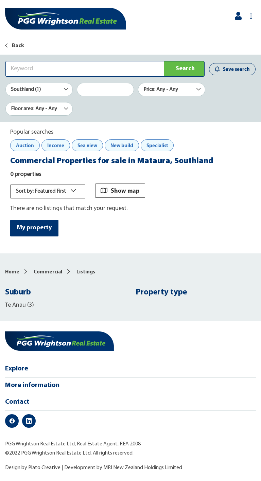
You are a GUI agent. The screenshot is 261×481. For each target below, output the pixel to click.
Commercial (48, 272)
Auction (25, 145)
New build (121, 145)
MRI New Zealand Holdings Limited (142, 467)
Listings (85, 272)
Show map (120, 190)
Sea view (87, 145)
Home (12, 272)
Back (14, 46)
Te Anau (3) (19, 305)
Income (55, 145)
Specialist (157, 145)
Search (185, 68)
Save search (232, 69)
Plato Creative (44, 467)
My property (34, 228)
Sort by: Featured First (48, 191)
